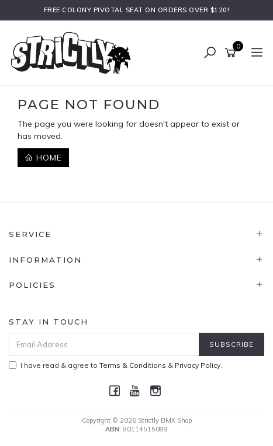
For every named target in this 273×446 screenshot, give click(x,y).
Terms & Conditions (132, 365)
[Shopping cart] (232, 53)
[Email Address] (104, 344)
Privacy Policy (197, 365)
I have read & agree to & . (115, 365)
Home (43, 157)
